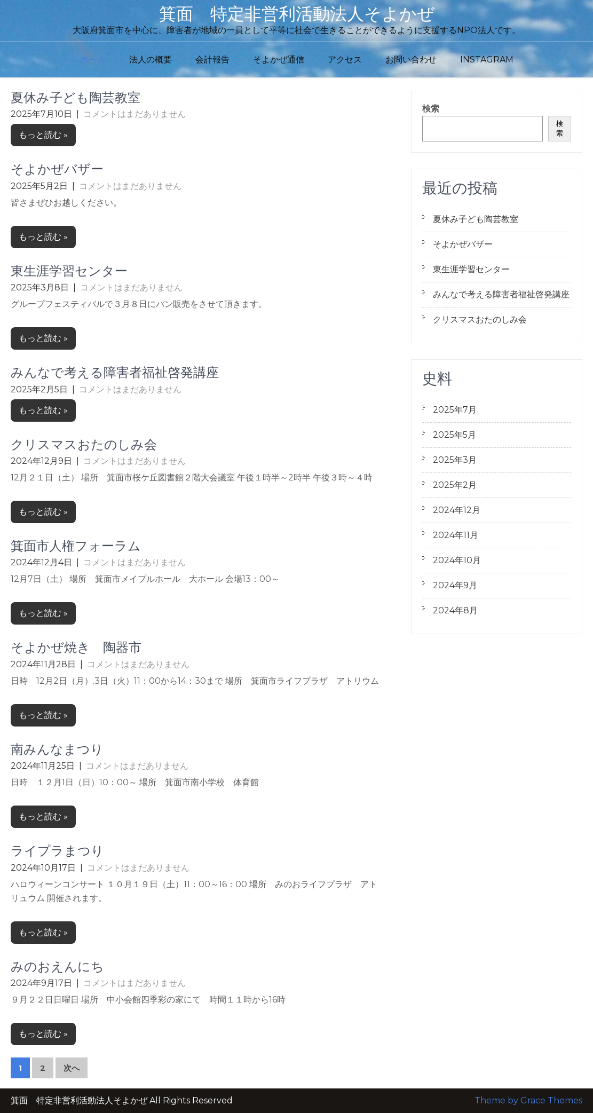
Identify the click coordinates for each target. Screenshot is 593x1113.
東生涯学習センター (69, 271)
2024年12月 (456, 510)
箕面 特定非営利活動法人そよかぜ (296, 13)
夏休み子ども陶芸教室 (75, 97)
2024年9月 (455, 585)
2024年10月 (457, 560)
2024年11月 (455, 535)
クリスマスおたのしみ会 (84, 444)
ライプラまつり (57, 850)
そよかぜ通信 (278, 59)
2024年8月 (455, 610)
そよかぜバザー (57, 169)
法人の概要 (150, 59)
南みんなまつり (57, 749)
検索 (430, 109)
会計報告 (212, 59)
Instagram (486, 59)
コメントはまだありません (134, 114)
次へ (72, 1068)
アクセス (345, 59)
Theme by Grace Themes (528, 1100)
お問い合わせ (411, 59)
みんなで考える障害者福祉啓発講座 (115, 372)
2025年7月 (455, 410)
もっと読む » (43, 135)
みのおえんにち (57, 966)
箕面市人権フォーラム (76, 546)
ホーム (93, 59)
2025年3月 (455, 460)
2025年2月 (455, 485)
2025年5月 (454, 435)
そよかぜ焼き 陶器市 (76, 647)
